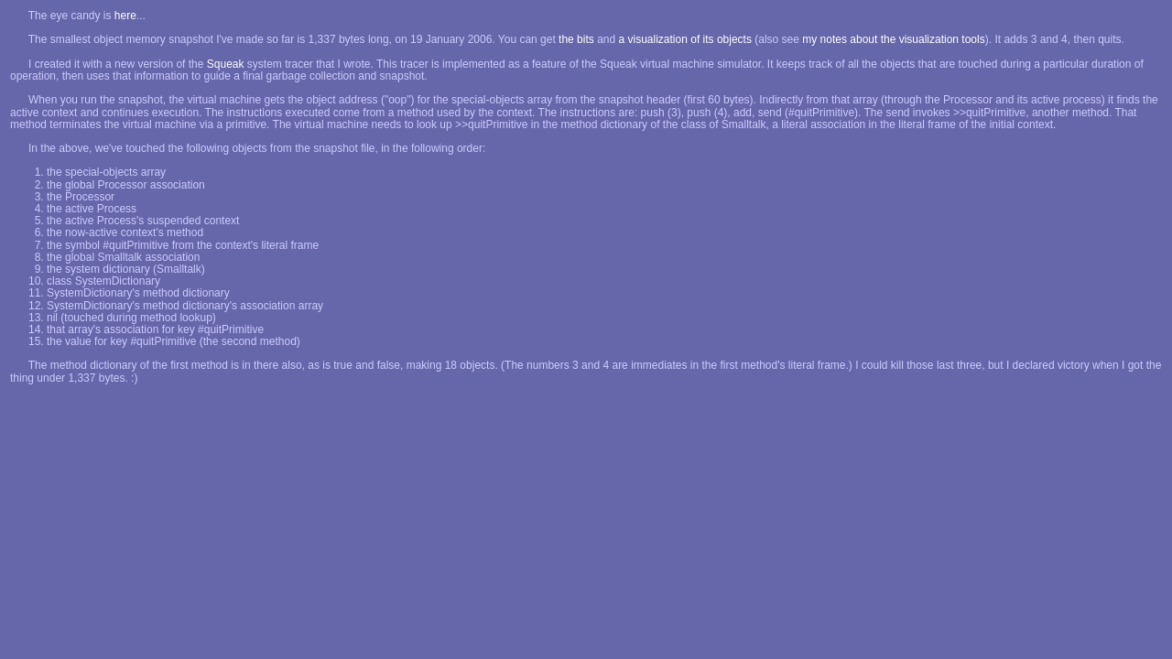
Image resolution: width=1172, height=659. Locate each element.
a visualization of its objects (685, 39)
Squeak (225, 64)
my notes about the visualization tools (893, 39)
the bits (576, 39)
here (125, 15)
